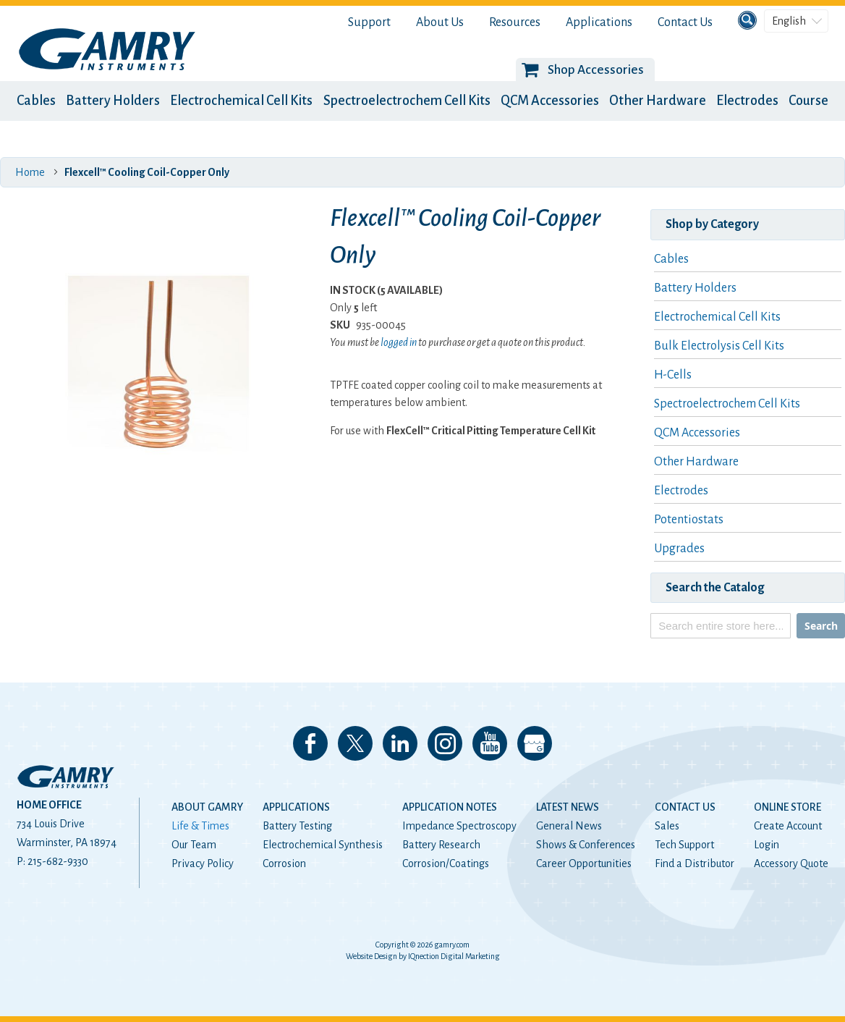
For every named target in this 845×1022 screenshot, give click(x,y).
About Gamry (207, 807)
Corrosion (284, 863)
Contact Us (685, 22)
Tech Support (684, 844)
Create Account (788, 826)
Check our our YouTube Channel (489, 743)
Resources (514, 22)
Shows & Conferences (585, 844)
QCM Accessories (550, 100)
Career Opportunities (584, 863)
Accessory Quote (791, 863)
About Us (440, 22)
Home (30, 172)
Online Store (787, 807)
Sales (667, 826)
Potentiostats (688, 519)
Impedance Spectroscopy (459, 826)
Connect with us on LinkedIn (400, 743)
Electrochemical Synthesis (323, 844)
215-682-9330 (57, 861)
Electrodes (747, 100)
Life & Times (200, 826)
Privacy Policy (202, 863)
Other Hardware (657, 100)
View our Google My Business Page (534, 743)
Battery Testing (297, 826)
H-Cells (673, 374)
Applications (599, 22)
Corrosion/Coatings (445, 863)
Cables (36, 100)
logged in (399, 342)
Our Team (193, 844)
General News (569, 826)
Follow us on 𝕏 (355, 743)
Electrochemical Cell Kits (241, 100)
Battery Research (441, 844)
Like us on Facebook (310, 743)
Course (808, 100)
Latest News (567, 807)
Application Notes (449, 807)
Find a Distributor (694, 863)
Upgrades (679, 548)
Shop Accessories (596, 70)
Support (369, 22)
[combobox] (720, 625)
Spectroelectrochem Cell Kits (407, 100)
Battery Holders (113, 100)
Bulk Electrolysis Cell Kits (719, 345)
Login (766, 844)
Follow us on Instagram (445, 743)
